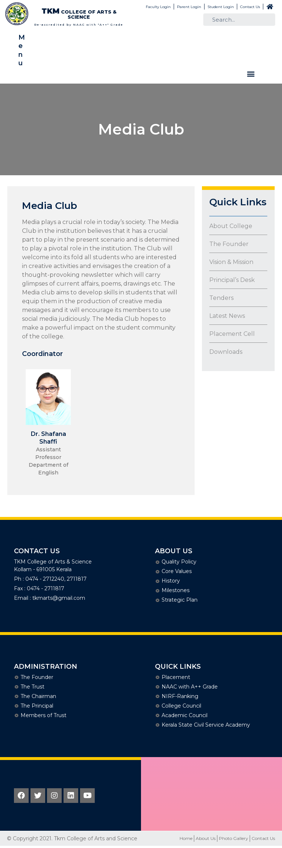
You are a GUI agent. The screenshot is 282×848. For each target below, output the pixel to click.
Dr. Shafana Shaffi (48, 437)
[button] (251, 74)
